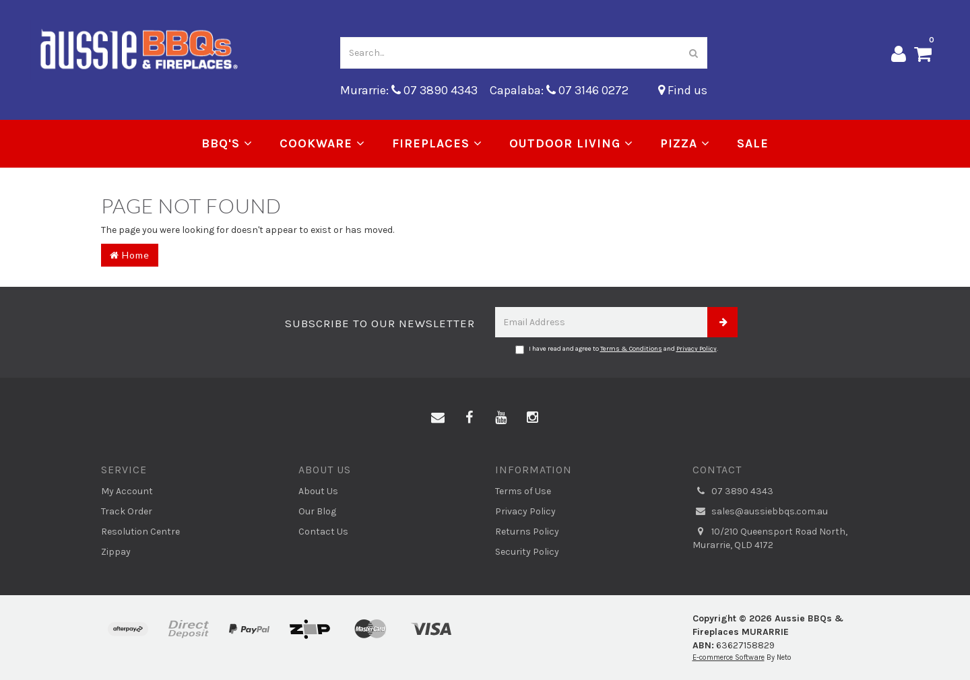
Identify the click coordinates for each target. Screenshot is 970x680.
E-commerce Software (728, 657)
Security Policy (527, 551)
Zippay (116, 551)
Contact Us (323, 531)
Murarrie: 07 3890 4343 (409, 90)
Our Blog (317, 511)
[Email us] (437, 418)
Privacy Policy (696, 349)
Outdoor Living (571, 143)
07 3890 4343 (732, 491)
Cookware (322, 143)
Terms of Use (523, 491)
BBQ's (227, 143)
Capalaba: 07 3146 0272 (559, 90)
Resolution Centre (140, 531)
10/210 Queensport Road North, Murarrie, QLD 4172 (769, 538)
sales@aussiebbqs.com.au (760, 511)
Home (130, 255)
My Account (127, 491)
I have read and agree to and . (616, 349)
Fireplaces (437, 143)
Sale (753, 143)
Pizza (685, 143)
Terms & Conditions (631, 349)
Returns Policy (527, 531)
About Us (318, 491)
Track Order (126, 511)
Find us (682, 90)
